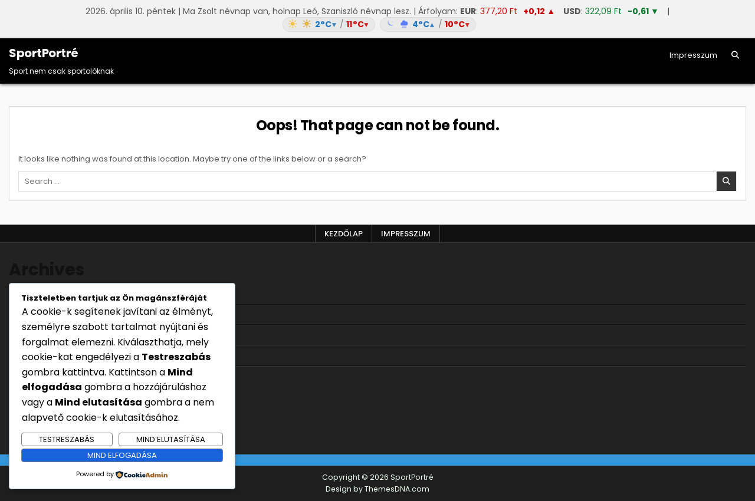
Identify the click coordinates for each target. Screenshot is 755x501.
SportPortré (43, 53)
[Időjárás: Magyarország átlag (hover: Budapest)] (377, 24)
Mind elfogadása (122, 455)
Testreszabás (66, 439)
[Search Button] (735, 55)
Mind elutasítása (170, 439)
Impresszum (693, 55)
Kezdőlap (343, 233)
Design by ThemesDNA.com (377, 489)
